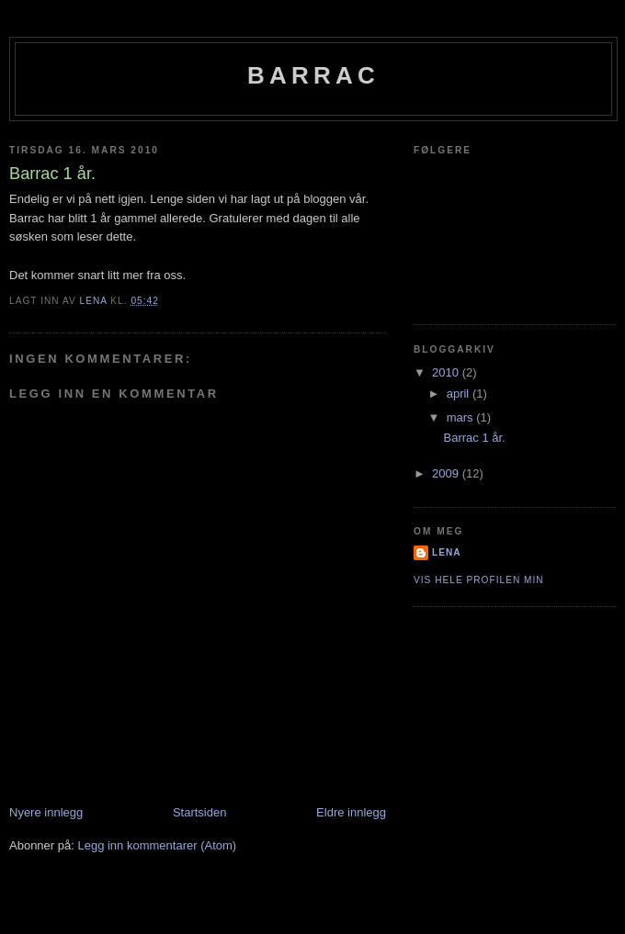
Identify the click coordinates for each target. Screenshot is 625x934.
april (459, 393)
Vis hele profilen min (479, 580)
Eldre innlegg (351, 812)
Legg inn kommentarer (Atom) (156, 845)
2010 (447, 372)
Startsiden (200, 812)
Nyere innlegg (46, 812)
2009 (447, 473)
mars (462, 417)
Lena (446, 552)
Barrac (313, 75)
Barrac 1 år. (474, 437)
